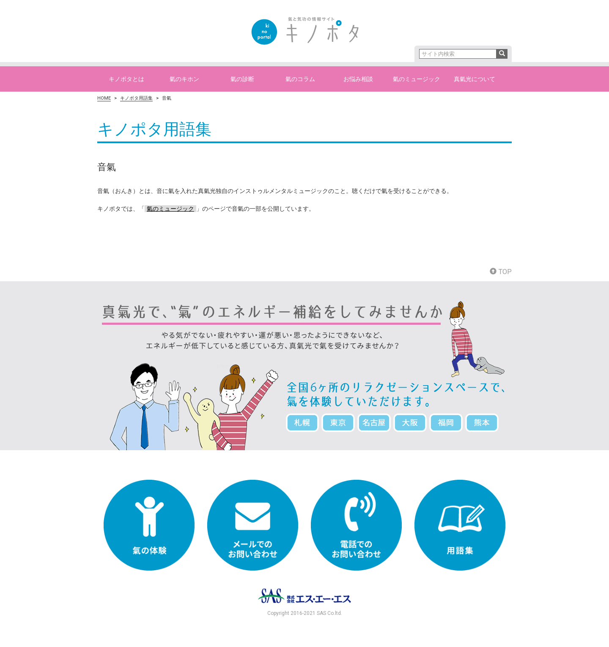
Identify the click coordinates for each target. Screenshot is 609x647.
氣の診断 (242, 79)
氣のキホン (184, 79)
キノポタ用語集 (136, 98)
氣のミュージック (416, 79)
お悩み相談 (358, 79)
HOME (104, 98)
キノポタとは (126, 79)
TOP (501, 272)
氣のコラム (300, 79)
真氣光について (474, 79)
